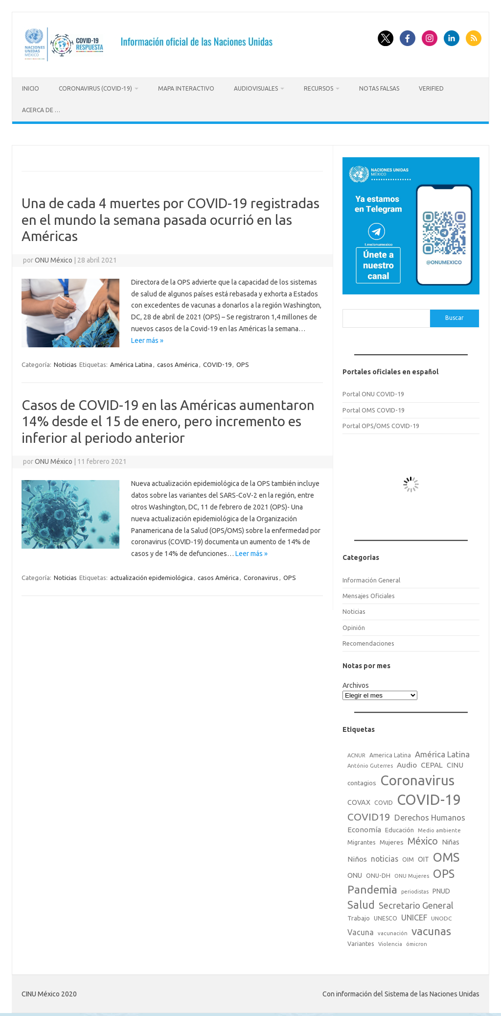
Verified (431, 88)
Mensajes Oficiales (368, 593)
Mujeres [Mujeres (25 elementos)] (392, 841)
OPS (242, 362)
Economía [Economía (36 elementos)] (364, 827)
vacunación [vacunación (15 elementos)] (393, 932)
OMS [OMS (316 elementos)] (446, 855)
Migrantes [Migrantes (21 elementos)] (361, 840)
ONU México (53, 258)
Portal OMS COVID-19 (373, 408)
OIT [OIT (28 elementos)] (423, 857)
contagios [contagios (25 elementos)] (361, 781)
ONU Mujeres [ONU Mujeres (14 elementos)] (411, 874)
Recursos (318, 88)
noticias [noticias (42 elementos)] (384, 856)
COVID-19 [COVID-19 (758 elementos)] (429, 798)
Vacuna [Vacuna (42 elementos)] (360, 930)
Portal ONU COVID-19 (373, 391)
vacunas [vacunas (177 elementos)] (431, 929)
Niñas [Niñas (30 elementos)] (450, 841)
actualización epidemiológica (151, 575)
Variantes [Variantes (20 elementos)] (360, 941)
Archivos (355, 683)
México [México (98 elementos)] (423, 839)
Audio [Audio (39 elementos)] (407, 763)
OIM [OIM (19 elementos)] (408, 857)
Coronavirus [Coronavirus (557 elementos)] (417, 778)
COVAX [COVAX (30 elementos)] (358, 801)
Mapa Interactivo (186, 88)
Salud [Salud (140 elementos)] (361, 903)
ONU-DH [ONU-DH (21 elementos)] (378, 874)
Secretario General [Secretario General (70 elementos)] (416, 904)
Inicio (30, 88)
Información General (371, 578)
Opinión (353, 625)
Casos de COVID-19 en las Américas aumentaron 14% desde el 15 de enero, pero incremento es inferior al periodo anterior (168, 419)
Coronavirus (261, 575)
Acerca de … (41, 110)
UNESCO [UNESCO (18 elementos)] (385, 917)
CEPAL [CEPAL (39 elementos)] (432, 763)
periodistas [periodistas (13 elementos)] (415, 890)
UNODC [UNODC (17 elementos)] (441, 917)
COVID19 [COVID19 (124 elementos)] (368, 815)
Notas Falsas (379, 88)
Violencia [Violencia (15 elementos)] (390, 942)
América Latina (131, 362)
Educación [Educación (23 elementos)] (399, 827)
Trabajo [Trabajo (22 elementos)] (358, 916)
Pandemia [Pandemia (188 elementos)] (372, 888)
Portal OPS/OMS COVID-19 (380, 423)
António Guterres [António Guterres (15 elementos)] (370, 764)
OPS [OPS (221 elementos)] (444, 872)
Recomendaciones (368, 641)
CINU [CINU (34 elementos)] (455, 763)
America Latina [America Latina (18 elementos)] (390, 753)
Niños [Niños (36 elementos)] (357, 857)
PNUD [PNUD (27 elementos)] (441, 890)
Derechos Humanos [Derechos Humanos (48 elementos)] (429, 816)
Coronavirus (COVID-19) (95, 88)
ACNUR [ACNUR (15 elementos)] (356, 753)
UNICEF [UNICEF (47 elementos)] (414, 916)
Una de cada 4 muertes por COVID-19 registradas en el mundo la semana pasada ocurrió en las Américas (170, 218)
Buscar (454, 316)
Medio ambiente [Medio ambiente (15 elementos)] (439, 828)
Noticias (65, 362)
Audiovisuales (256, 88)
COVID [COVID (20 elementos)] (383, 801)
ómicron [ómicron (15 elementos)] (416, 942)
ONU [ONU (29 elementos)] (354, 874)
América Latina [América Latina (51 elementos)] (442, 752)
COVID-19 (217, 362)
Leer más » (147, 338)
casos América (177, 362)
